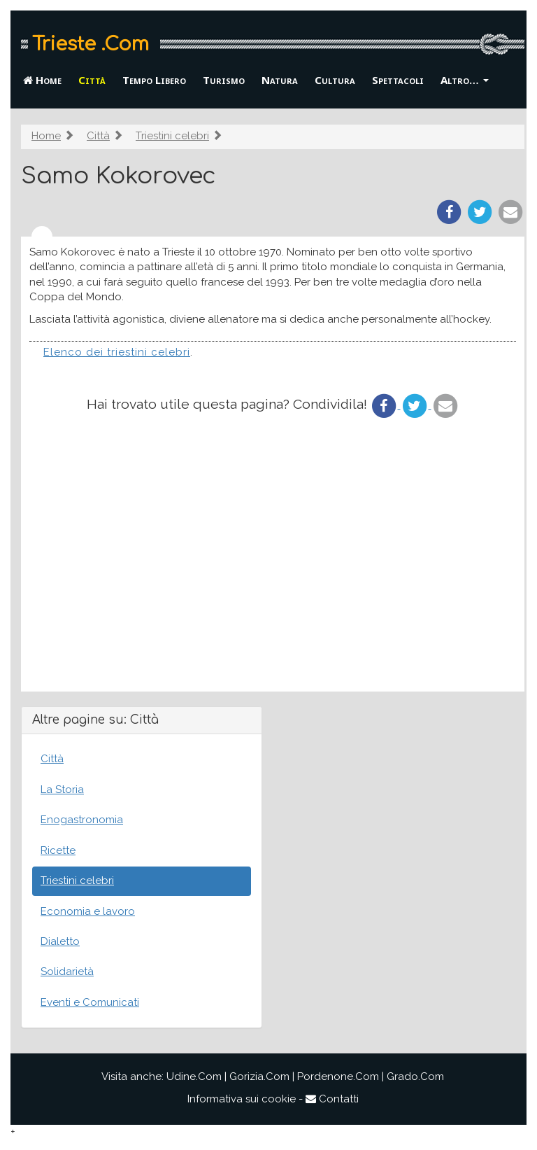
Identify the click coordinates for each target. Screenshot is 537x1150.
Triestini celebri (172, 135)
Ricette (58, 850)
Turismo (224, 80)
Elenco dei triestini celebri (116, 352)
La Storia (62, 789)
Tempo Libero (154, 80)
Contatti (332, 1099)
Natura (280, 80)
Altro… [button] (465, 80)
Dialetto (60, 941)
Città (92, 80)
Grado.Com (415, 1076)
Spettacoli (398, 80)
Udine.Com (194, 1076)
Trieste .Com (90, 44)
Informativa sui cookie (241, 1099)
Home (42, 80)
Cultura (335, 80)
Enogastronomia (82, 819)
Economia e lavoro (88, 911)
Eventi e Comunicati (90, 1002)
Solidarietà (67, 971)
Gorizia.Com (259, 1076)
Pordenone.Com (338, 1076)
